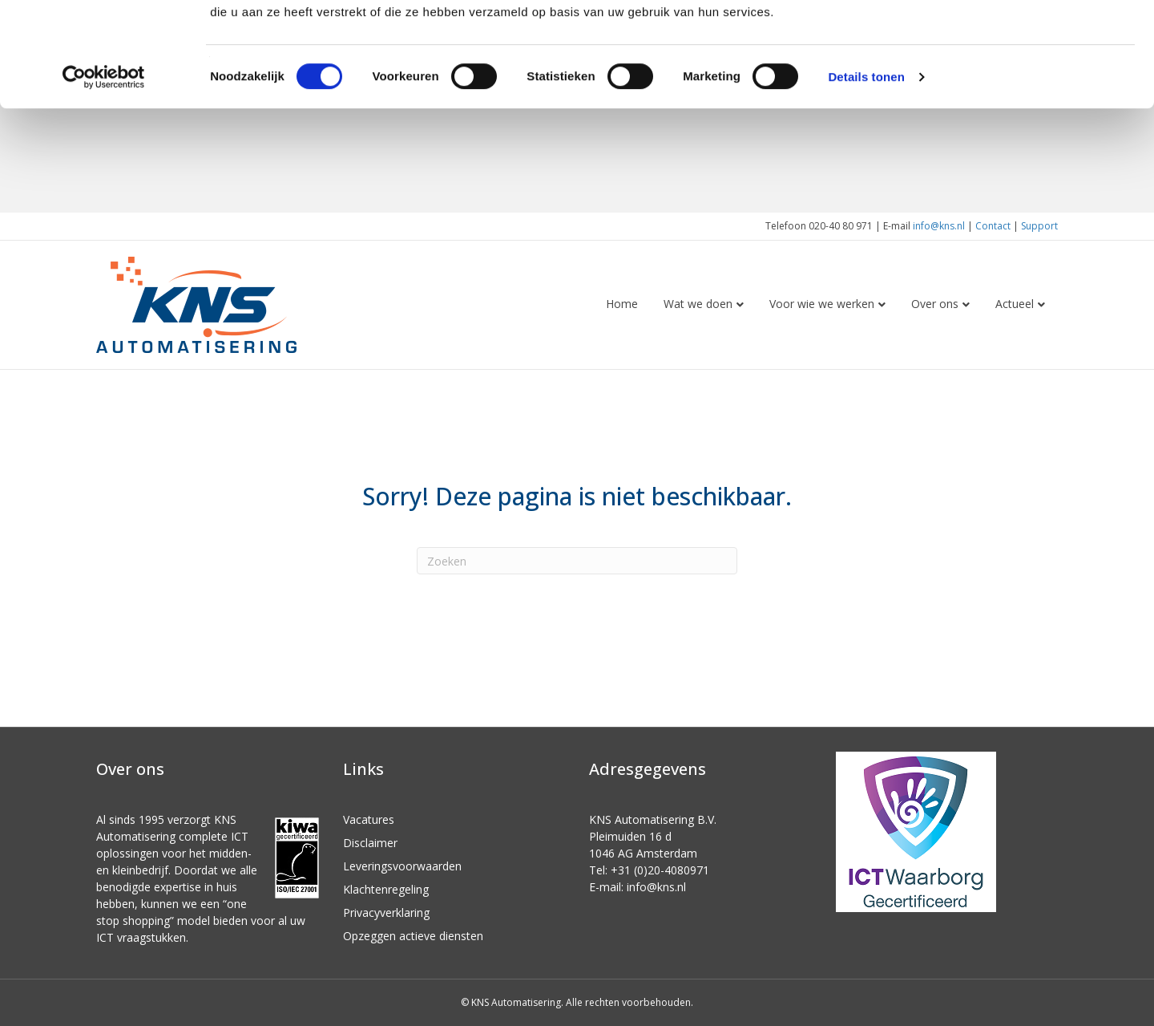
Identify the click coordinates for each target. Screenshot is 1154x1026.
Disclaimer (370, 842)
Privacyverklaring (386, 912)
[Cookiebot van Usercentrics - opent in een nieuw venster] (104, 181)
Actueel (1014, 303)
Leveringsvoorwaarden (402, 866)
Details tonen (866, 181)
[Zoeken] (577, 560)
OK (1020, 40)
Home (622, 303)
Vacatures (368, 819)
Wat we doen (698, 303)
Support (1039, 226)
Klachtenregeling (386, 889)
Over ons (934, 303)
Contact (993, 226)
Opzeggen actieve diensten (413, 935)
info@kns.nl (939, 226)
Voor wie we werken (821, 303)
